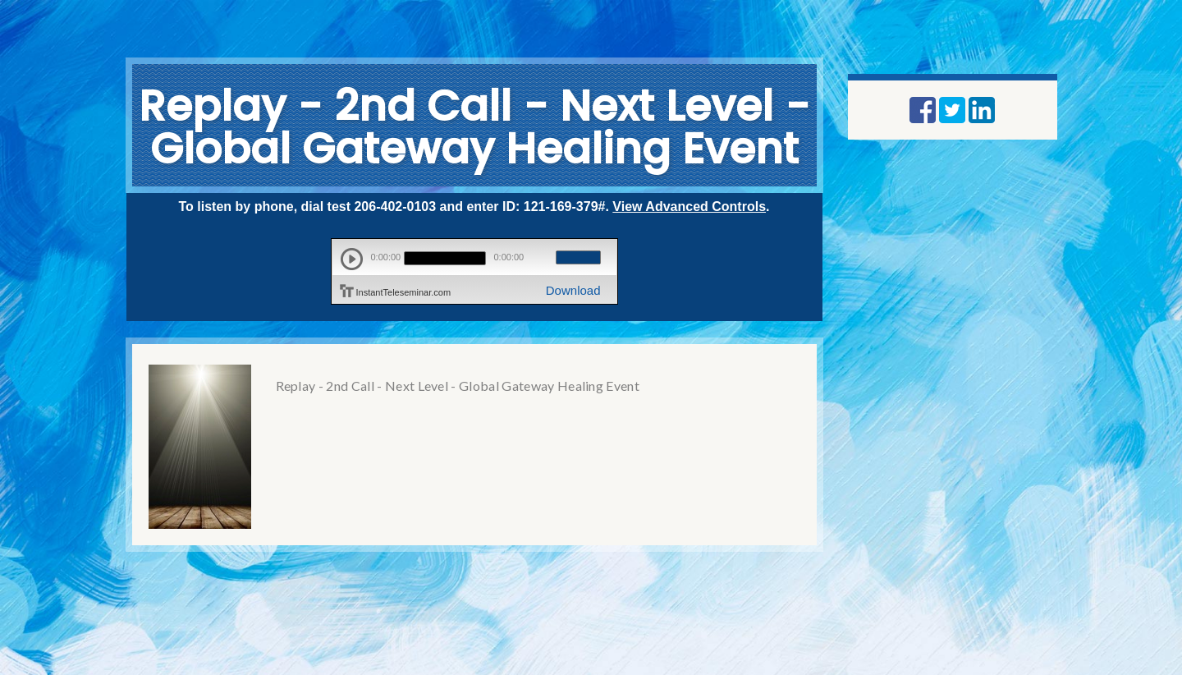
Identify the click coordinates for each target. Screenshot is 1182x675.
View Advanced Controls (689, 207)
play (352, 259)
